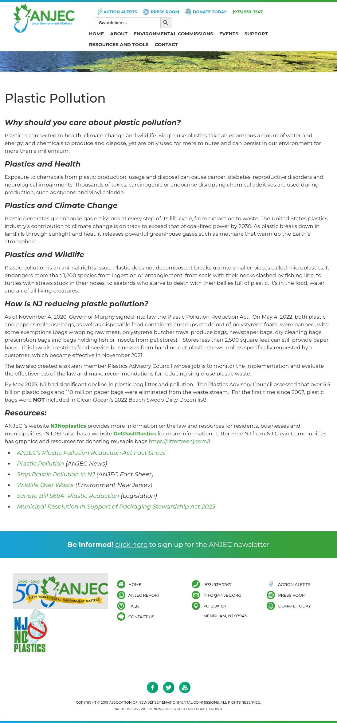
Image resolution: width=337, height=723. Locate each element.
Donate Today (210, 11)
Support (256, 34)
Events (228, 34)
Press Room (165, 11)
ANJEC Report (144, 595)
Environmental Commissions (173, 34)
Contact (166, 44)
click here (131, 544)
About (118, 34)
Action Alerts (120, 11)
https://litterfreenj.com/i (179, 441)
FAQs (133, 606)
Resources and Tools (118, 44)
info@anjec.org (222, 595)
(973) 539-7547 (248, 11)
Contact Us (141, 616)
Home (96, 34)
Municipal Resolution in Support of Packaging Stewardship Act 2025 (117, 506)
